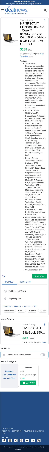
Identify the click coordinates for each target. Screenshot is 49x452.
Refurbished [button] (9, 311)
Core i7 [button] (21, 311)
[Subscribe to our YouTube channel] (27, 440)
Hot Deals (7, 306)
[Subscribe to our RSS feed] (39, 440)
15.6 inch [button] (32, 311)
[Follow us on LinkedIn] (33, 440)
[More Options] (44, 20)
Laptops (17, 306)
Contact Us (17, 431)
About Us (6, 431)
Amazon (27, 306)
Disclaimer (18, 449)
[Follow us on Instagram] (10, 440)
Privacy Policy (38, 447)
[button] (24, 145)
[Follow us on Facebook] (4, 440)
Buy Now (28, 383)
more (44, 342)
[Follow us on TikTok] (21, 440)
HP (35, 306)
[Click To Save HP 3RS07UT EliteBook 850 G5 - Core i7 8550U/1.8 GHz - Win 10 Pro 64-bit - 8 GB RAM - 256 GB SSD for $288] (3, 276)
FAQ (3, 433)
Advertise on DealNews (34, 431)
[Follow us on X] (16, 440)
